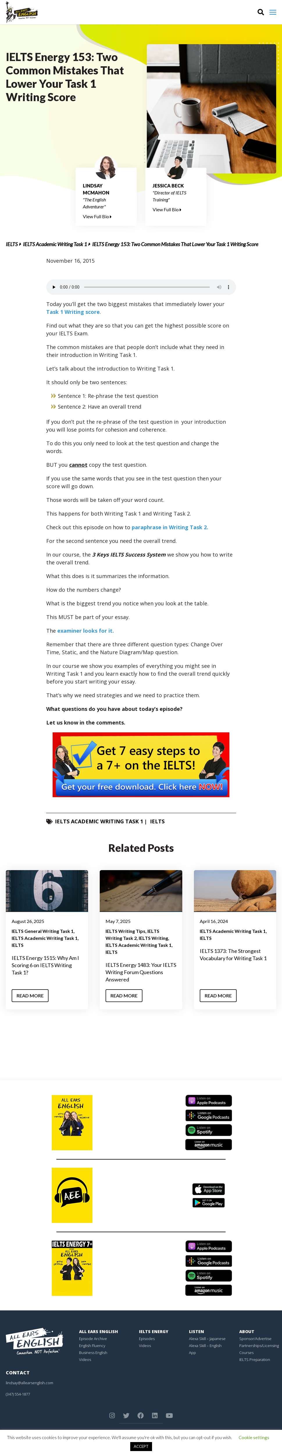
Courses (246, 1352)
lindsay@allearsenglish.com (29, 1382)
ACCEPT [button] (141, 1446)
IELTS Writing (153, 938)
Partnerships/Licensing (259, 1345)
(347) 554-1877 (18, 1394)
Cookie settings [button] (254, 1437)
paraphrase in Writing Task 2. (170, 527)
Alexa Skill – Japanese (207, 1338)
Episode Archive (93, 1338)
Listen (196, 1331)
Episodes (147, 1338)
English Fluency (92, 1345)
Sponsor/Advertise (255, 1338)
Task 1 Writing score (73, 311)
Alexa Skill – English (205, 1345)
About (246, 1331)
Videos (85, 1359)
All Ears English (98, 1331)
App (192, 1352)
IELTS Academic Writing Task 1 (55, 244)
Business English (93, 1352)
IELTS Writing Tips (125, 931)
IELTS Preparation (254, 1359)
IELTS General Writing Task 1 (43, 931)
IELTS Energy (153, 1331)
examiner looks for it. (85, 630)
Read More (30, 995)
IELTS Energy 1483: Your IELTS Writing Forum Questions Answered (141, 972)
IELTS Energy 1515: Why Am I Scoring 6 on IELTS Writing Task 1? (45, 965)
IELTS (12, 244)
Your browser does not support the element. (141, 287)
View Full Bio (97, 216)
